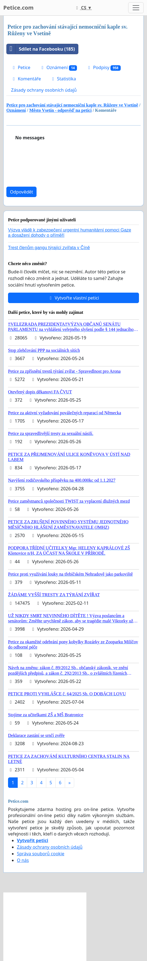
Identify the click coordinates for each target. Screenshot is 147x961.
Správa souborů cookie (40, 854)
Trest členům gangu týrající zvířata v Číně (49, 247)
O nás (23, 860)
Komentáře (26, 79)
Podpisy (103, 67)
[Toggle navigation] (136, 7)
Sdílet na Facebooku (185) (41, 49)
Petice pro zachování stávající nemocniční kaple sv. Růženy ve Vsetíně (72, 105)
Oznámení (58, 67)
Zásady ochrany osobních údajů (44, 90)
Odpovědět (21, 192)
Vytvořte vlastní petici (73, 298)
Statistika (63, 79)
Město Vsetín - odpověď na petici (60, 110)
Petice (20, 67)
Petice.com (18, 7)
